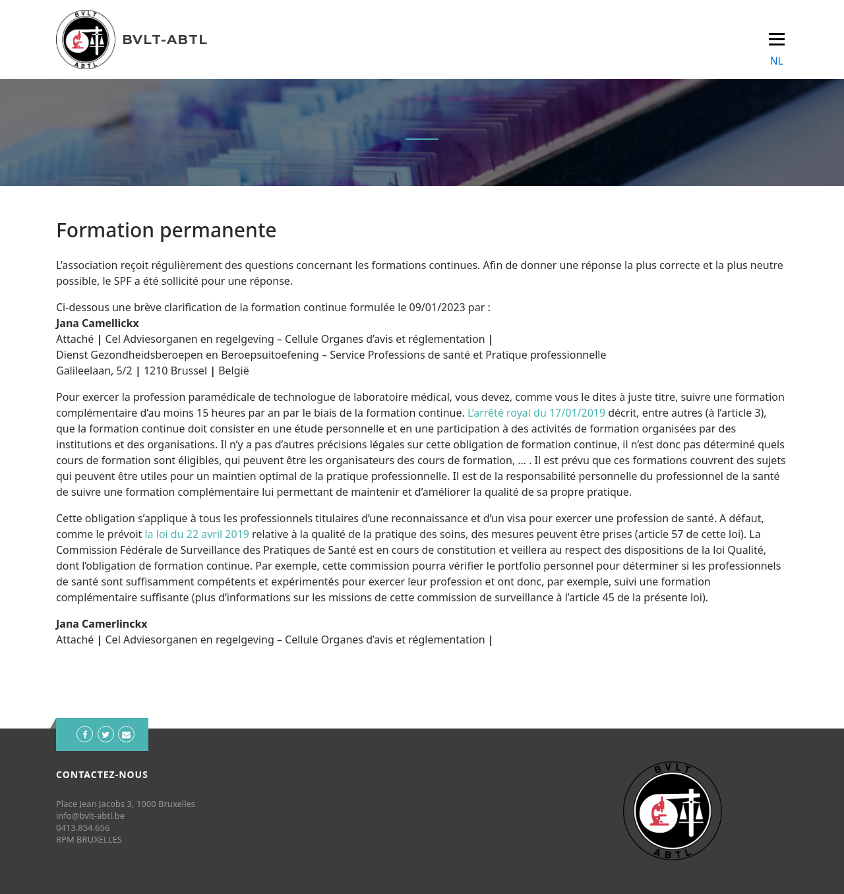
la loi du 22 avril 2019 (195, 534)
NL (776, 60)
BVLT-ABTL (165, 39)
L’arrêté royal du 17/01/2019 (536, 412)
